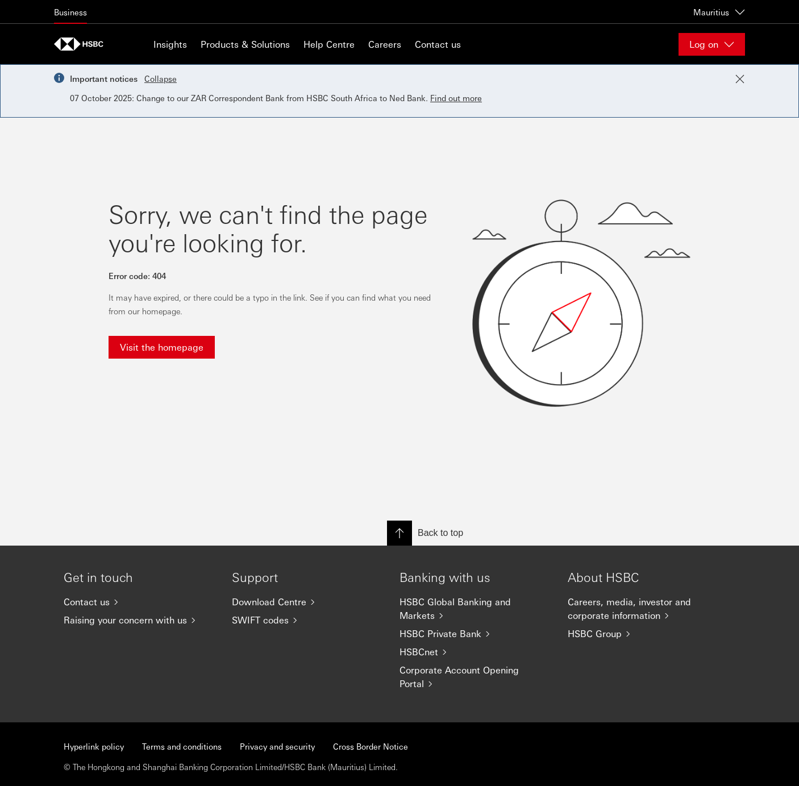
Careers (384, 44)
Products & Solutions (245, 44)
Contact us (438, 44)
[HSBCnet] (474, 652)
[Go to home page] (82, 44)
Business (70, 12)
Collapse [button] (160, 78)
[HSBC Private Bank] (474, 634)
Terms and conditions (182, 746)
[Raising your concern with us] (139, 620)
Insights (170, 44)
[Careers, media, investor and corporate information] (643, 608)
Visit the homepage (161, 347)
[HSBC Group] (643, 634)
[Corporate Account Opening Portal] (474, 677)
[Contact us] (139, 602)
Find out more (456, 98)
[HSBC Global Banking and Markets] (474, 608)
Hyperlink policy (94, 746)
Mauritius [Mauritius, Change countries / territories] (719, 12)
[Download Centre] (307, 602)
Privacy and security (277, 746)
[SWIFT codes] (307, 620)
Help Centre (329, 44)
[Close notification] (740, 79)
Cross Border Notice (370, 746)
